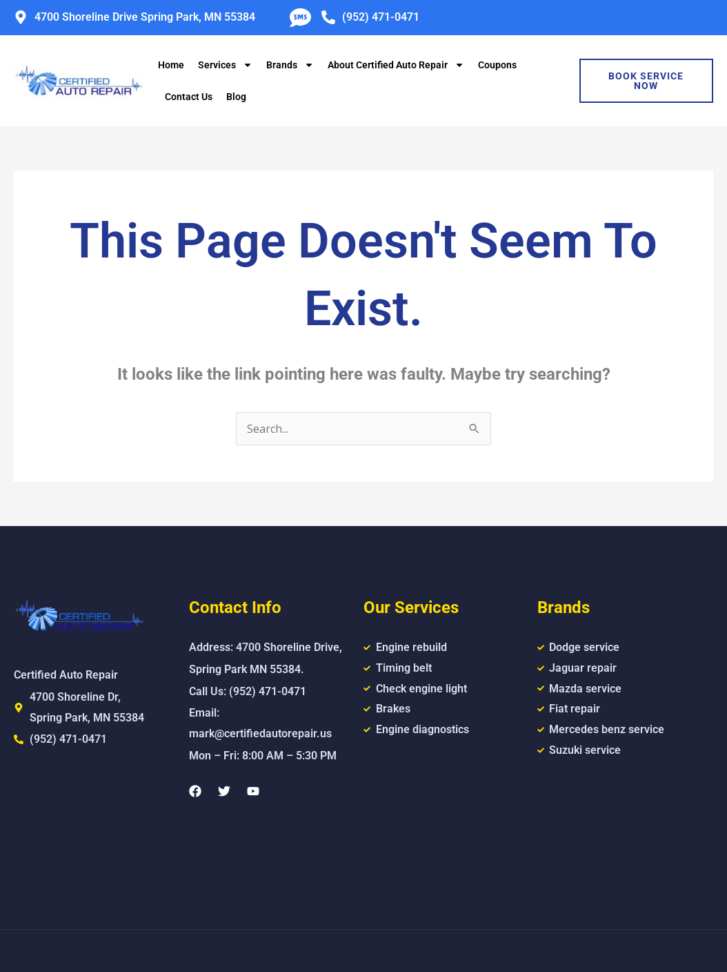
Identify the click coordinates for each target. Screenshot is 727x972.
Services (225, 65)
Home (171, 64)
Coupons (497, 64)
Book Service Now (646, 80)
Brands (290, 65)
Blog (236, 96)
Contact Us (188, 96)
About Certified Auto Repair (396, 65)
